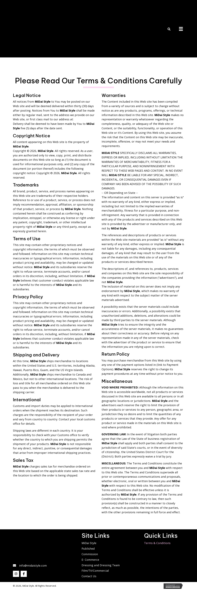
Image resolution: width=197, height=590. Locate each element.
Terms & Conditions (157, 543)
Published (88, 548)
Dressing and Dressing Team (101, 565)
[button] (16, 574)
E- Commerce (90, 559)
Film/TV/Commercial (95, 570)
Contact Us (89, 576)
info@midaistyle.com (33, 565)
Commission (90, 554)
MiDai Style (89, 543)
